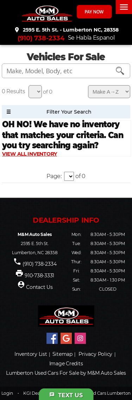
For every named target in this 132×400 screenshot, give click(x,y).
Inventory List (30, 354)
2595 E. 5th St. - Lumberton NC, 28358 (66, 30)
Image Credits (66, 363)
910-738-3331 (39, 275)
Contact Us (39, 287)
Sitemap (62, 354)
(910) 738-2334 (41, 38)
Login (7, 393)
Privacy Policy (95, 354)
